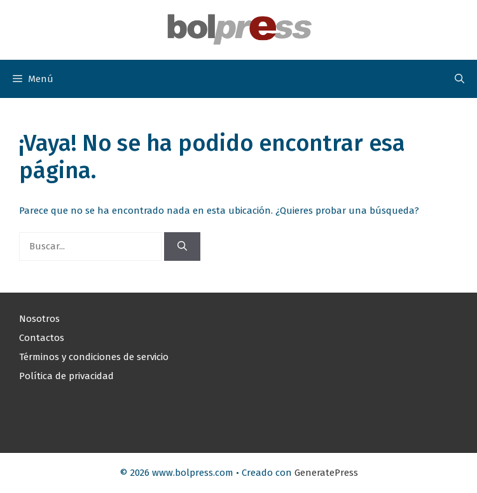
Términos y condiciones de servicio (94, 357)
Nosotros (39, 318)
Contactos (41, 338)
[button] (459, 79)
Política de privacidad (66, 376)
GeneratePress (326, 472)
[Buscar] (182, 246)
